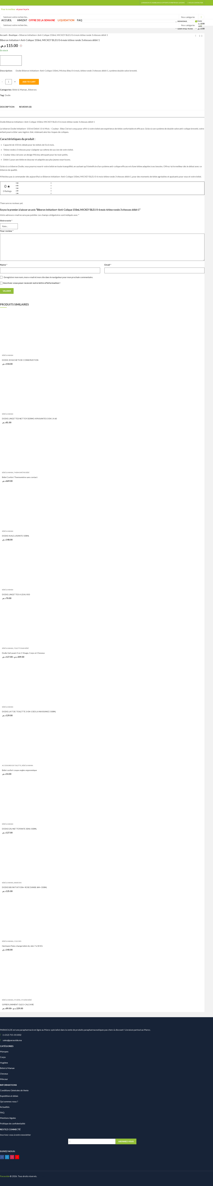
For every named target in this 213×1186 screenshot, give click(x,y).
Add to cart (28, 82)
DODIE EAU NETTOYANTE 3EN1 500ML (19, 829)
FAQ (2, 1112)
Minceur (4, 1079)
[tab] (7, 106)
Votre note (6, 220)
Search (201, 17)
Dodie (7, 95)
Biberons (32, 89)
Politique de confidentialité (12, 1123)
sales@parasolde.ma (12, 1040)
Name (3, 264)
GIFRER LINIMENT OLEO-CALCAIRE (18, 1004)
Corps (3, 1057)
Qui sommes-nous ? (9, 1101)
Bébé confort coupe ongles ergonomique (19, 770)
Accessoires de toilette (11, 765)
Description (7, 106)
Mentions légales (8, 1118)
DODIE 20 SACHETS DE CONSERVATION (20, 360)
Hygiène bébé (26, 1000)
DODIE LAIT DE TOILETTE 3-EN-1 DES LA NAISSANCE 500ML (29, 711)
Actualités (5, 1107)
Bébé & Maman (19, 89)
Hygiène (17, 1000)
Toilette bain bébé (21, 648)
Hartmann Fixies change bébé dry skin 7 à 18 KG (22, 946)
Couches (17, 941)
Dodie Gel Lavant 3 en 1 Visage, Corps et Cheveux (23, 653)
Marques (4, 1051)
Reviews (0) (25, 106)
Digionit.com (46, 1176)
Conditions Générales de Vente (14, 1090)
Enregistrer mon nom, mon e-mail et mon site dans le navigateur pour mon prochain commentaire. (48, 277)
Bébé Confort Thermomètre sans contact (19, 477)
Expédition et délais (9, 1096)
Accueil (3, 35)
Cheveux (4, 1073)
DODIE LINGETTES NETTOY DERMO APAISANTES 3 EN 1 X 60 (29, 418)
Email (107, 264)
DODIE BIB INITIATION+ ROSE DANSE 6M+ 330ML (24, 887)
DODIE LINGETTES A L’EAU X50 (16, 594)
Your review (6, 231)
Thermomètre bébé (21, 472)
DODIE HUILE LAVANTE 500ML (15, 536)
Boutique (13, 35)
